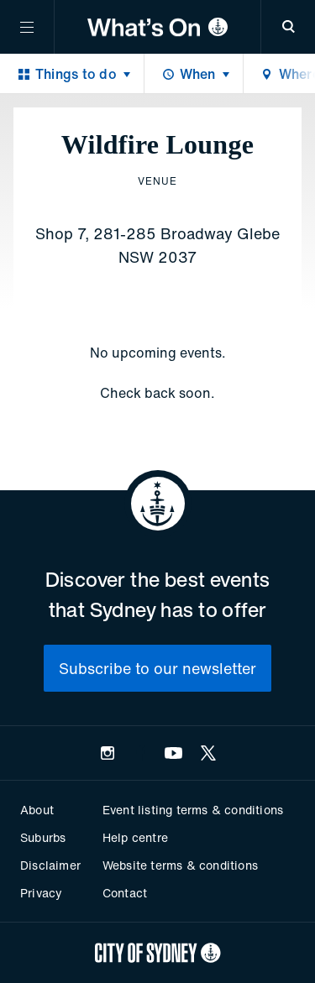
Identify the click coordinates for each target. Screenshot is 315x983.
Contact (124, 893)
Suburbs (43, 837)
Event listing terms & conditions (192, 809)
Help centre (135, 837)
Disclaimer (50, 865)
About (37, 809)
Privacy (41, 893)
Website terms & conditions (180, 865)
